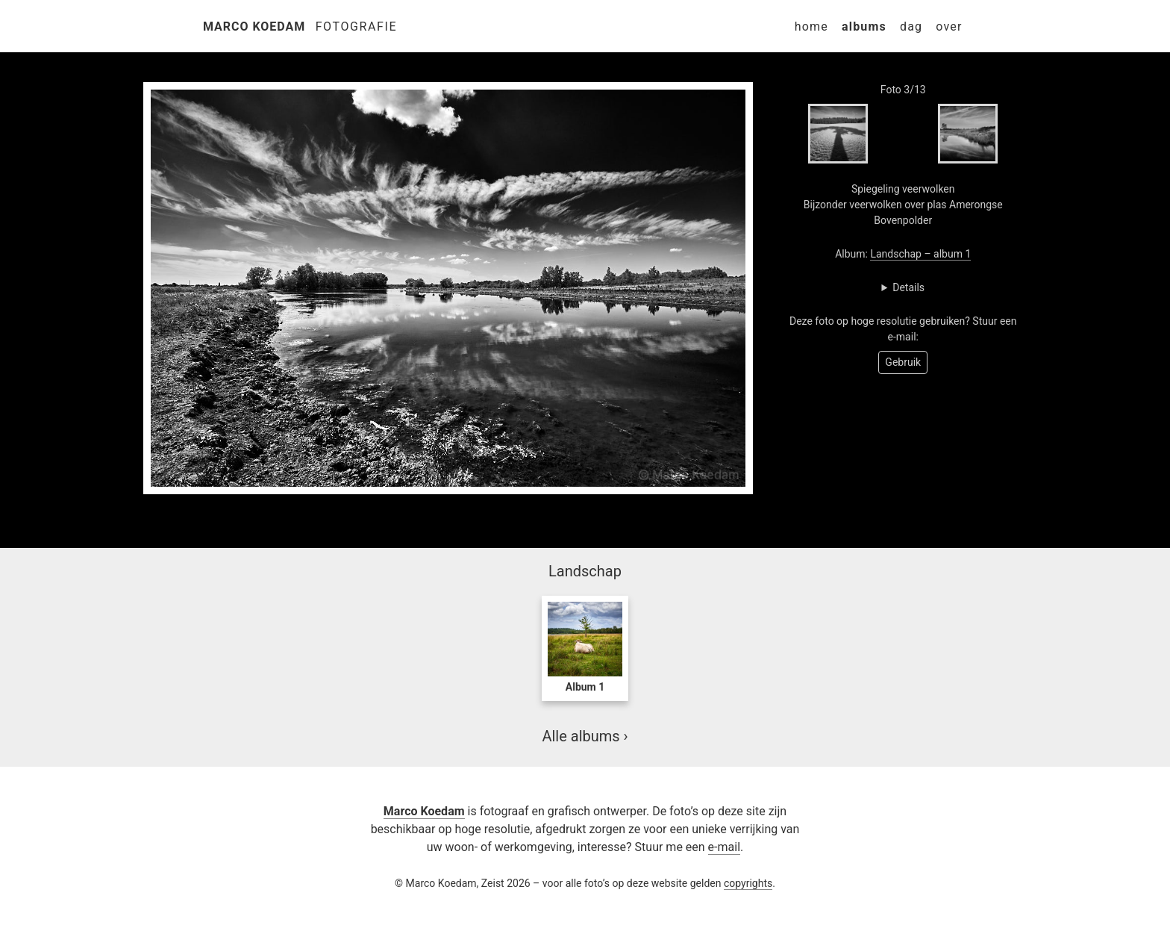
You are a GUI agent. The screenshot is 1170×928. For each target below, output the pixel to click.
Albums (864, 26)
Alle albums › (585, 736)
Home (811, 26)
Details (908, 287)
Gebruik (903, 362)
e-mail (724, 847)
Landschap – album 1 (920, 254)
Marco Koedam (254, 26)
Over (949, 26)
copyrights (748, 883)
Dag (911, 26)
